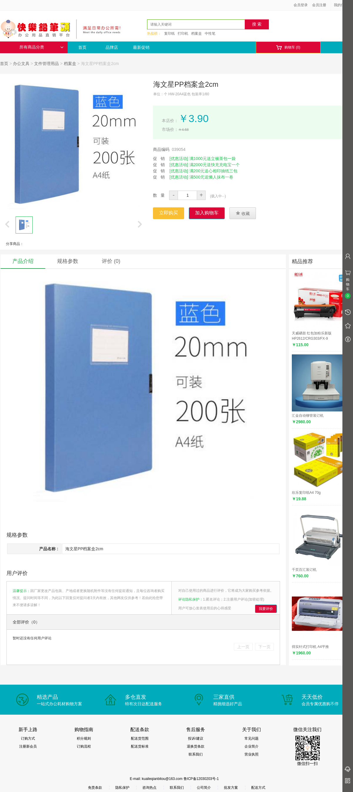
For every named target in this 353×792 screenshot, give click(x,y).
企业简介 (251, 746)
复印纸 (169, 33)
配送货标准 (140, 746)
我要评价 (266, 609)
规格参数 (67, 261)
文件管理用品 (46, 63)
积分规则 (84, 738)
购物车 (288, 47)
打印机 (183, 33)
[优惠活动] (178, 158)
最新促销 (141, 47)
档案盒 (196, 33)
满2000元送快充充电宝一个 (214, 164)
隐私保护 (122, 788)
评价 (111, 261)
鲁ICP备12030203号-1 (201, 779)
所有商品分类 (41, 47)
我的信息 (343, 5)
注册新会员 (28, 746)
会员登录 (301, 5)
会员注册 (319, 5)
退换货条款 (195, 746)
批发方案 (231, 788)
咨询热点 (149, 788)
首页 (82, 47)
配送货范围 (140, 738)
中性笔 (210, 33)
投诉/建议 (195, 738)
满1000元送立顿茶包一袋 (212, 158)
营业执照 (251, 754)
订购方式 (28, 738)
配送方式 (258, 788)
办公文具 (21, 63)
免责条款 (95, 788)
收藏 (243, 213)
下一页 (264, 646)
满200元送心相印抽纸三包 (213, 171)
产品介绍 (23, 261)
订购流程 (84, 746)
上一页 (243, 646)
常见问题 (251, 738)
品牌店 (112, 47)
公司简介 (204, 788)
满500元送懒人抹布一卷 (211, 177)
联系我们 (196, 754)
